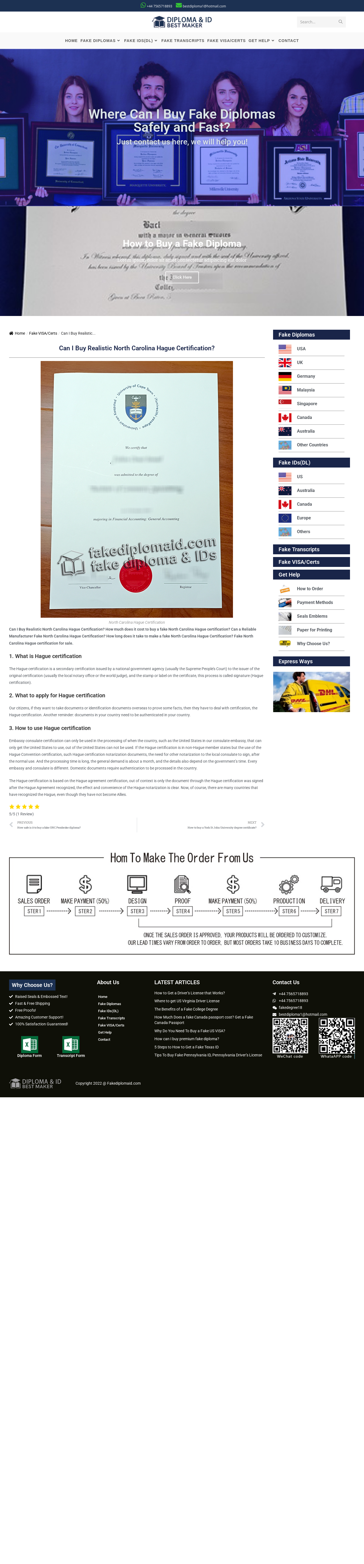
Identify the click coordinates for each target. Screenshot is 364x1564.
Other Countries (303, 445)
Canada (295, 418)
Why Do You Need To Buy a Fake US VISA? (189, 1031)
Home (17, 334)
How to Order (301, 589)
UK (291, 363)
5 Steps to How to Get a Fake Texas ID (186, 1047)
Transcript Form (71, 1056)
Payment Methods (306, 603)
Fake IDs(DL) (294, 463)
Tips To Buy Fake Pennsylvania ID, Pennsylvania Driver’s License (208, 1055)
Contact (104, 1040)
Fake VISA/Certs (43, 334)
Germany (297, 377)
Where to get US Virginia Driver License (186, 1001)
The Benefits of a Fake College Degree (186, 1010)
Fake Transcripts (299, 550)
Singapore (298, 404)
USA (292, 349)
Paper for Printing (305, 630)
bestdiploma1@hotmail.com (204, 6)
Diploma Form (29, 1056)
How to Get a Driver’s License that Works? (189, 993)
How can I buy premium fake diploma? (186, 1039)
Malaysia (297, 390)
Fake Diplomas (297, 335)
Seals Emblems (303, 617)
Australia (297, 432)
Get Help (105, 1033)
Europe (295, 518)
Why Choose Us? (304, 644)
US (291, 477)
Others (294, 532)
